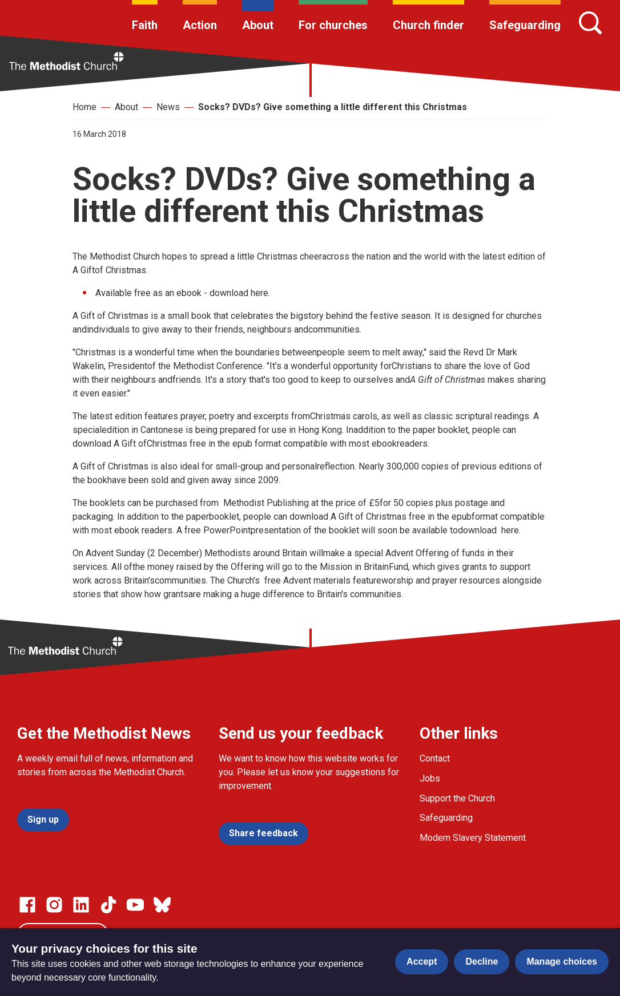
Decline (481, 961)
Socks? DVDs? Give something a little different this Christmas (332, 107)
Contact (435, 758)
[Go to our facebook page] (27, 904)
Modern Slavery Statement (473, 837)
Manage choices (561, 961)
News (168, 107)
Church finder (428, 25)
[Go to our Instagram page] (54, 904)
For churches (333, 25)
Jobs (430, 778)
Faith (145, 25)
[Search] (590, 22)
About (257, 25)
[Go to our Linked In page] (81, 904)
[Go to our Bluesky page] (162, 904)
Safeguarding (525, 25)
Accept (421, 961)
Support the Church (457, 798)
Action (200, 25)
